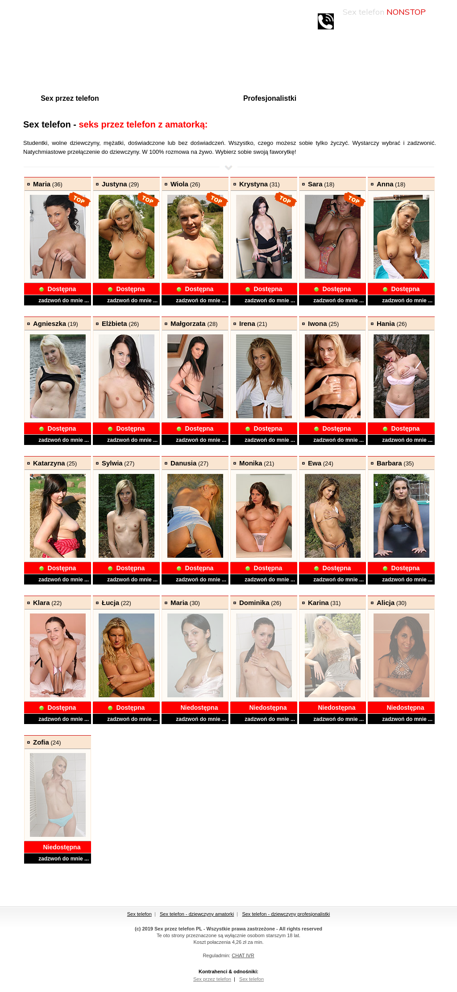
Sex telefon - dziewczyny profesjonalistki (286, 914)
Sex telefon (139, 914)
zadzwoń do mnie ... (63, 300)
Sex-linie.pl (71, 18)
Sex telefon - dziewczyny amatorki (197, 914)
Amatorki (168, 98)
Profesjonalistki (269, 98)
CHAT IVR (243, 955)
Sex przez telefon (70, 98)
